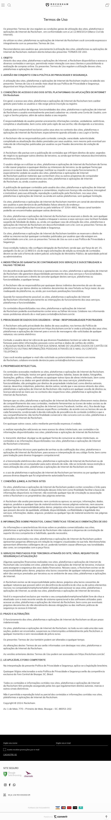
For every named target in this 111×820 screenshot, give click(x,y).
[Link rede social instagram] (5, 785)
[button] (106, 816)
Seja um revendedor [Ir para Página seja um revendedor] (19, 794)
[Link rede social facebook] (10, 785)
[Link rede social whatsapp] (14, 785)
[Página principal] (56, 5)
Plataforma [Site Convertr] (55, 815)
